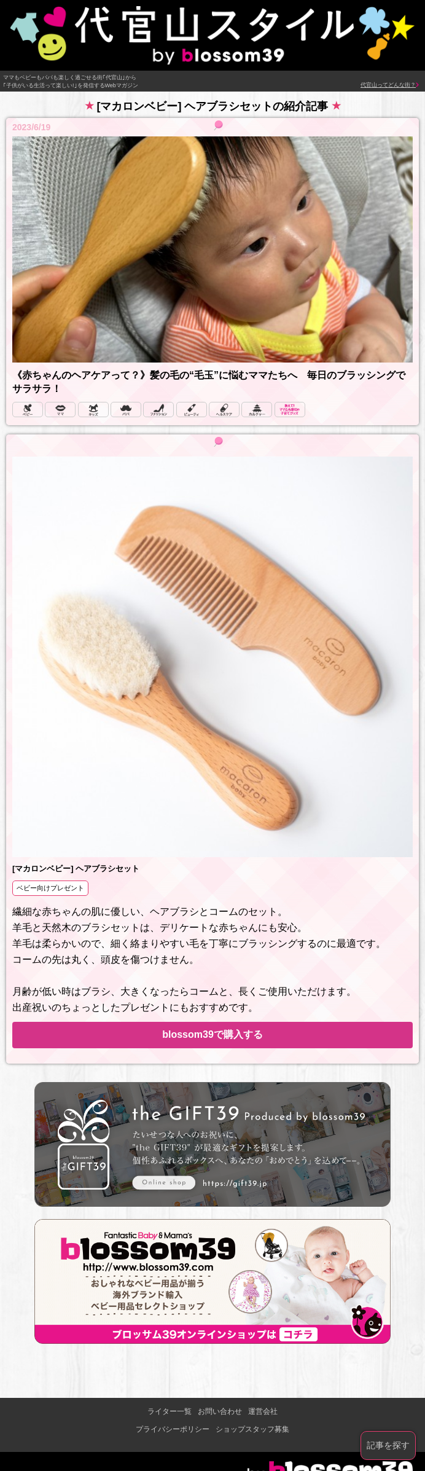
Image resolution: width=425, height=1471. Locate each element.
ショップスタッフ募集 (252, 1429)
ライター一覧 (169, 1411)
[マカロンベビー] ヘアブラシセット (75, 868)
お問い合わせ (220, 1411)
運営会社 (263, 1411)
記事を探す (388, 1445)
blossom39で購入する (212, 1034)
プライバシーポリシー (172, 1429)
